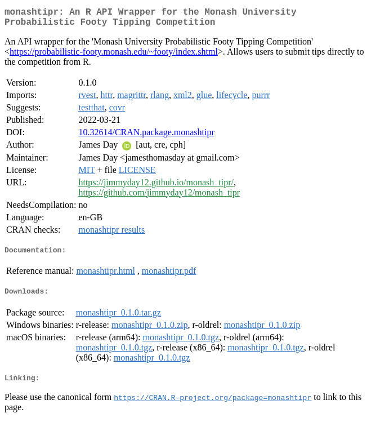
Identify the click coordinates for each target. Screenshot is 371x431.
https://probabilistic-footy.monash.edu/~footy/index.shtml (114, 56)
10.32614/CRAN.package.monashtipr (146, 136)
